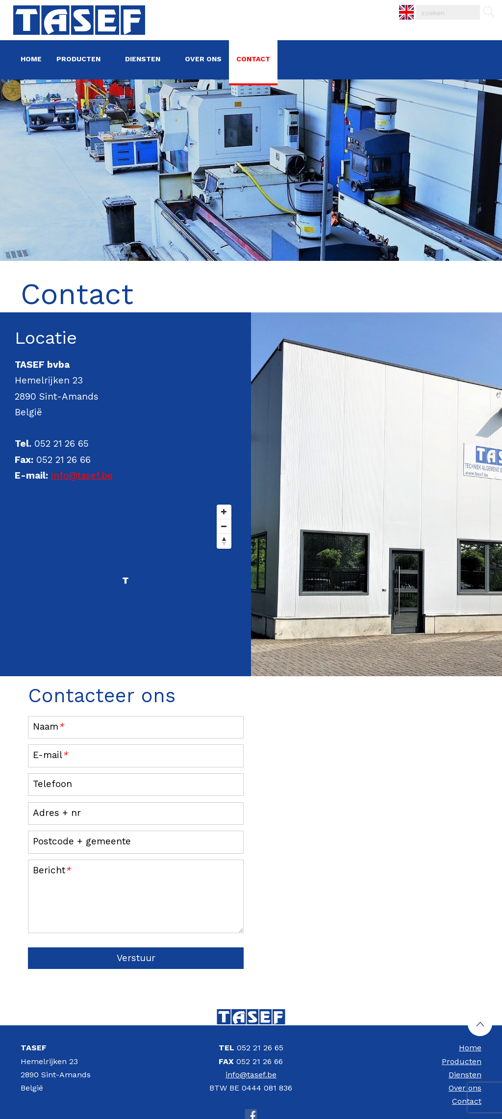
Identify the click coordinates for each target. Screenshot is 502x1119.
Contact (253, 59)
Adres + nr (57, 812)
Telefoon (52, 783)
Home (31, 59)
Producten (78, 59)
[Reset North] (224, 541)
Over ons (203, 59)
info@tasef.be (82, 475)
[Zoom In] (224, 512)
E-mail (50, 755)
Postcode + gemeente (82, 841)
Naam (48, 726)
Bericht (52, 870)
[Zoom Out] (224, 526)
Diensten (142, 59)
